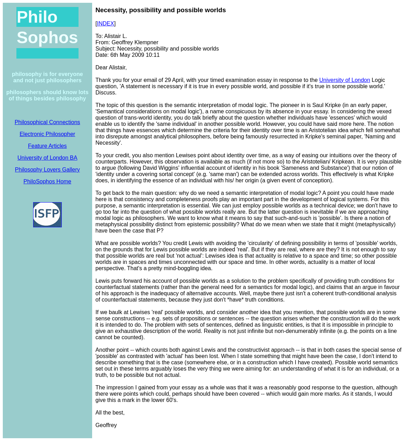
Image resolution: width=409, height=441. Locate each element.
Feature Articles (47, 146)
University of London (344, 80)
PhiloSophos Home (47, 181)
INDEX (105, 23)
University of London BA (47, 158)
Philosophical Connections (47, 122)
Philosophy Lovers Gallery (47, 170)
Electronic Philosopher (47, 134)
